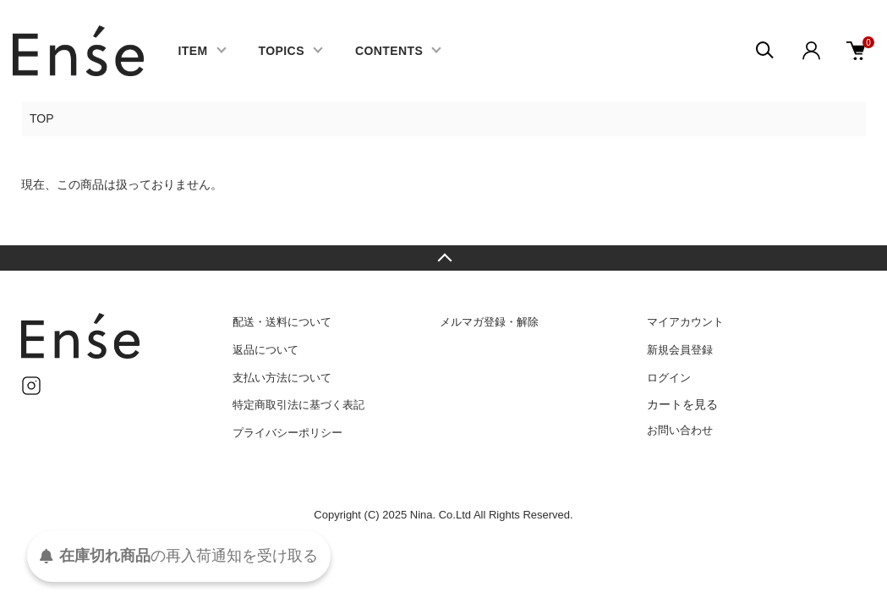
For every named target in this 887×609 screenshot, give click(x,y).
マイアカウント (685, 321)
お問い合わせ (680, 430)
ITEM (192, 51)
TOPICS (281, 51)
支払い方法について (282, 377)
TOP (42, 118)
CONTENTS (389, 51)
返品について (265, 349)
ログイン (669, 377)
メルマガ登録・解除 (489, 321)
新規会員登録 (680, 349)
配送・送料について (282, 321)
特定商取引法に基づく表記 (298, 404)
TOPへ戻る (443, 258)
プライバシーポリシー (287, 432)
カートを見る (682, 404)
